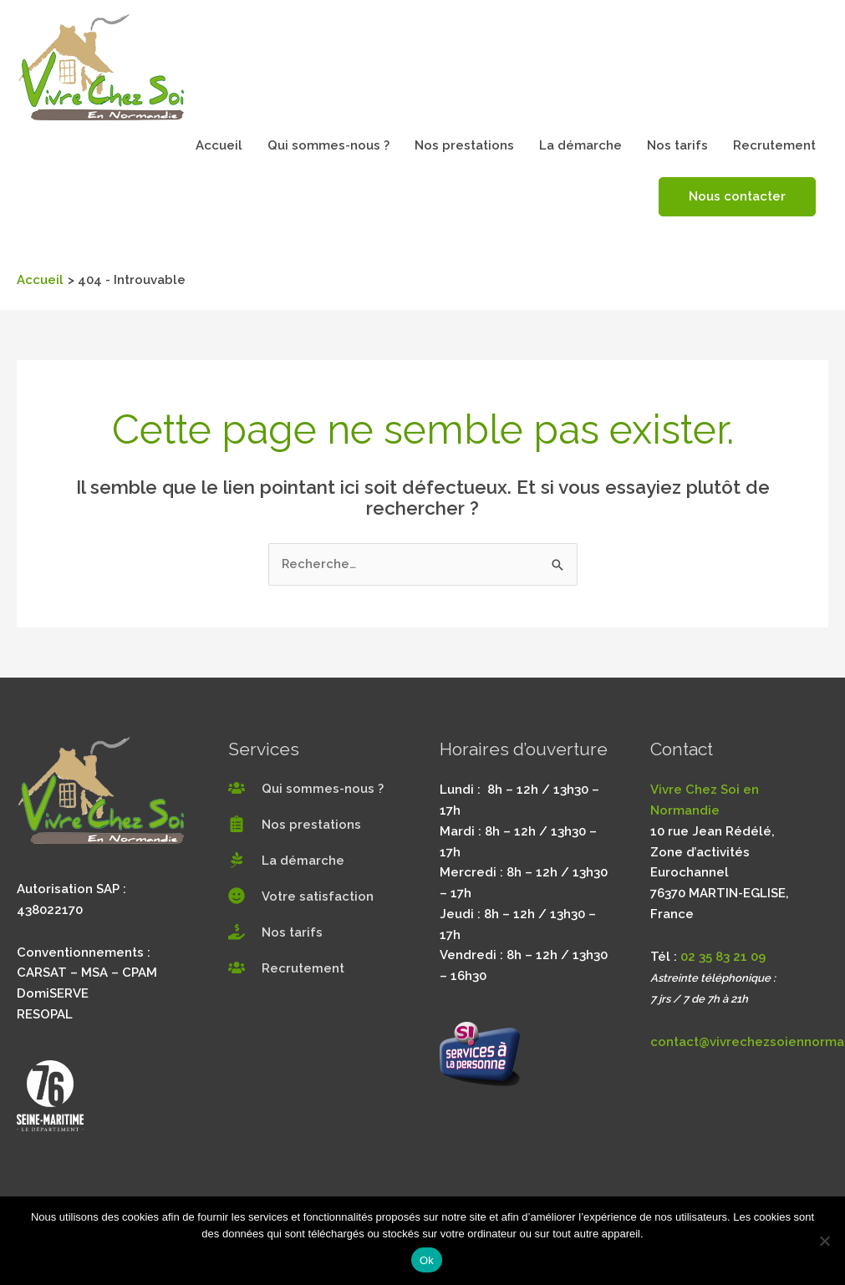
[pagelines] (286, 860)
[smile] (301, 896)
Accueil (219, 145)
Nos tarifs (677, 145)
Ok (427, 1260)
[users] (306, 788)
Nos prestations (464, 145)
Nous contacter (737, 196)
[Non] (824, 1240)
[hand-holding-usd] (275, 932)
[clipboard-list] (294, 824)
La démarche (580, 145)
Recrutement (774, 145)
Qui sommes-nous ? (328, 145)
